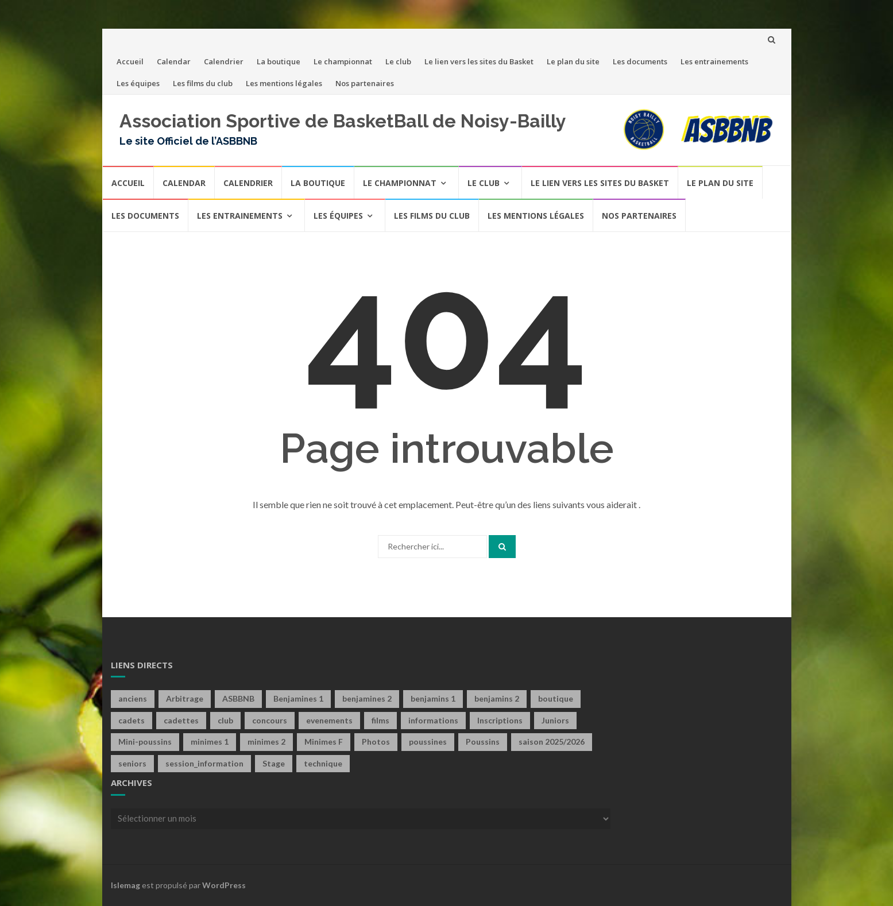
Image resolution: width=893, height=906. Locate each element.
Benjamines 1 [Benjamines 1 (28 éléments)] (298, 698)
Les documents (640, 61)
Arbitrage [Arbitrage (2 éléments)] (184, 698)
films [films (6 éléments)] (380, 720)
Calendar (174, 61)
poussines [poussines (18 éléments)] (428, 741)
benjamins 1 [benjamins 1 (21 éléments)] (433, 698)
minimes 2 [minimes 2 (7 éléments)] (266, 741)
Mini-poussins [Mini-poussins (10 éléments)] (145, 741)
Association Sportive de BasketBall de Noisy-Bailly (342, 120)
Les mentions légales (284, 83)
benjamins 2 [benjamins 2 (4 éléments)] (496, 698)
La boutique (278, 61)
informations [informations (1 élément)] (433, 720)
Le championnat (343, 61)
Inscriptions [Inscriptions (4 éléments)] (500, 720)
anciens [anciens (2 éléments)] (132, 698)
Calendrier (223, 61)
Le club (398, 61)
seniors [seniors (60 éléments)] (132, 763)
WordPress (224, 885)
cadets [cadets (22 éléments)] (131, 720)
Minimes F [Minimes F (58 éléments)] (323, 741)
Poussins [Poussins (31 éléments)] (483, 741)
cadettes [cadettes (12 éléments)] (181, 720)
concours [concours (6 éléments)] (269, 720)
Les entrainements (714, 61)
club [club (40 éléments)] (225, 720)
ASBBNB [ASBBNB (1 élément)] (238, 698)
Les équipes (138, 83)
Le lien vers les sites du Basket (479, 61)
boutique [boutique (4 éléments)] (555, 698)
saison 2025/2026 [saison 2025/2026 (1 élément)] (552, 741)
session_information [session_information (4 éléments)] (204, 763)
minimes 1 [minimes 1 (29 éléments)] (210, 741)
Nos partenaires (364, 83)
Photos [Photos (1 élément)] (376, 741)
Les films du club (203, 83)
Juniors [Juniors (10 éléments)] (555, 720)
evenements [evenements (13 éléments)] (329, 720)
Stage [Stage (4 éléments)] (273, 763)
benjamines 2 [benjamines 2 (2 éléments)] (367, 698)
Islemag (125, 885)
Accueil (130, 61)
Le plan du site (573, 61)
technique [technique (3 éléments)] (323, 763)
